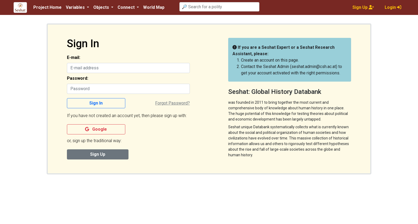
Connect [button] (127, 7)
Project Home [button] (47, 7)
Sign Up (97, 154)
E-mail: (73, 57)
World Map (153, 7)
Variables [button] (76, 7)
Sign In (96, 103)
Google (96, 129)
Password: (77, 78)
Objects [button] (101, 7)
